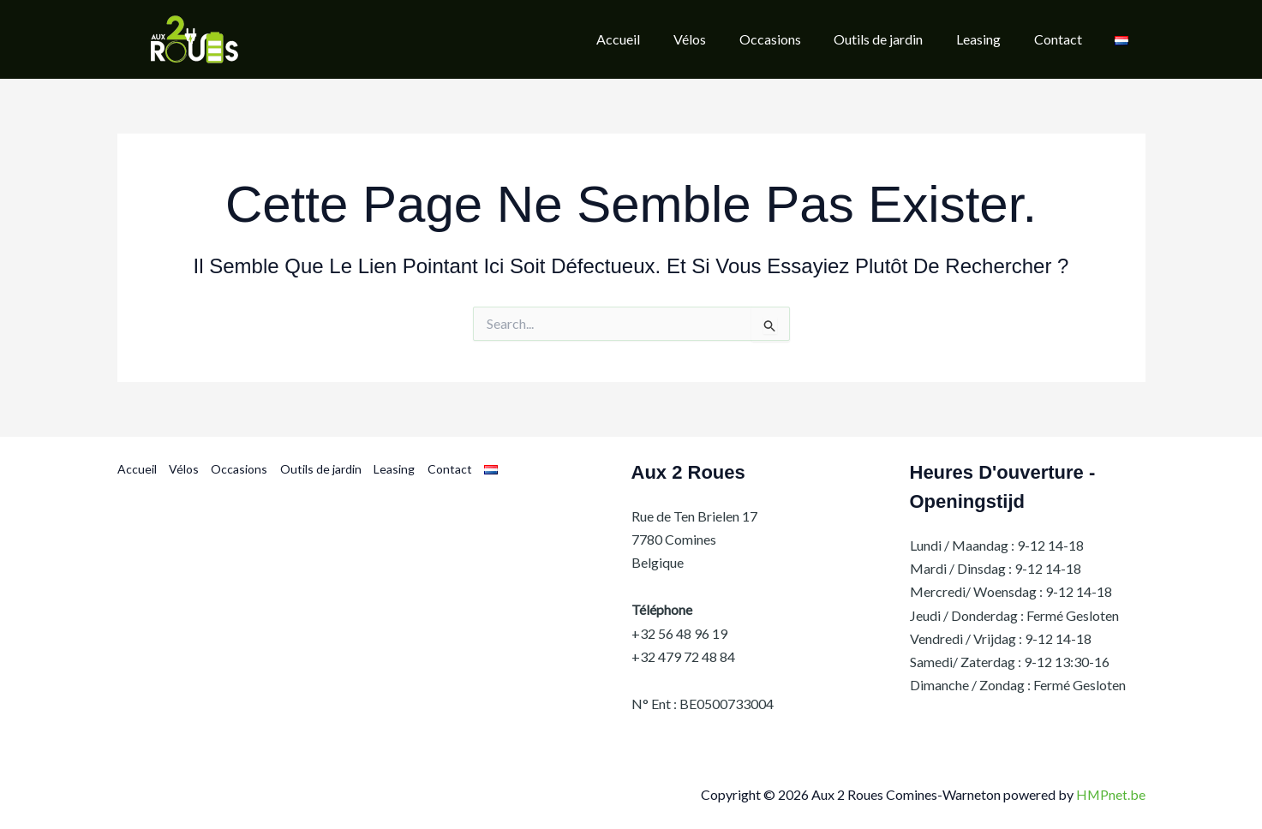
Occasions (239, 469)
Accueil (137, 469)
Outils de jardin (320, 469)
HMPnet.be (1110, 795)
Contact (448, 469)
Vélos (184, 469)
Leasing (393, 469)
